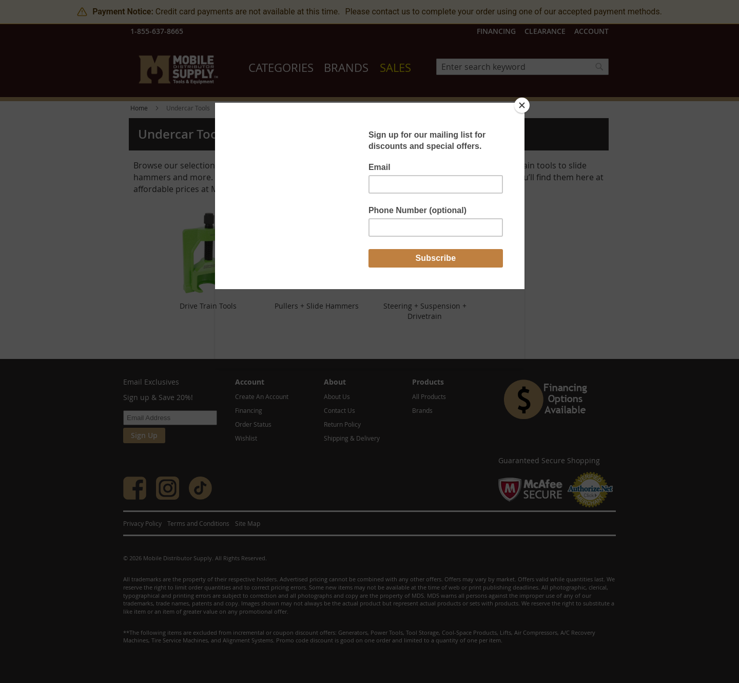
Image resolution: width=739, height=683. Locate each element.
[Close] (522, 105)
